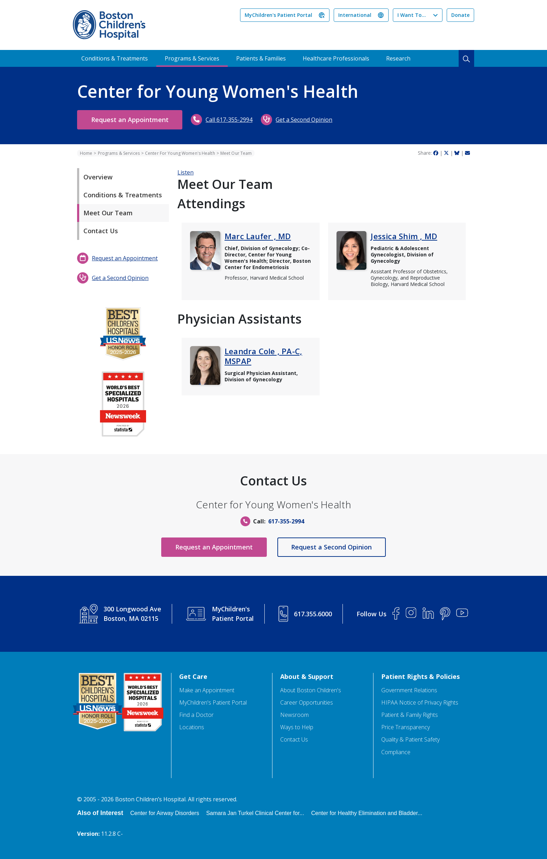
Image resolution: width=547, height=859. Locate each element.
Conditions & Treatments (114, 58)
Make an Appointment (206, 690)
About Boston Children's (310, 690)
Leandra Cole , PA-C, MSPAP (263, 356)
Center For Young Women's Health (180, 153)
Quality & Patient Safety (410, 739)
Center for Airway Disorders (164, 813)
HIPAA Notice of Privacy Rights (419, 702)
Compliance (395, 752)
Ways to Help (296, 727)
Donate (460, 15)
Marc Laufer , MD (258, 236)
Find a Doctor (196, 715)
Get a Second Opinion (305, 119)
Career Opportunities (306, 702)
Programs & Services (192, 58)
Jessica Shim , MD (404, 236)
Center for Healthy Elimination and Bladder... (366, 813)
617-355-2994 (286, 521)
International (354, 15)
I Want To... (411, 15)
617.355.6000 (314, 614)
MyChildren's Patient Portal (278, 15)
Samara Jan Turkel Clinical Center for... (255, 813)
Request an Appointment (130, 119)
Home (86, 153)
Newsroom (294, 715)
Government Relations (409, 690)
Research (398, 58)
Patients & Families (261, 58)
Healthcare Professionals (336, 58)
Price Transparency (405, 727)
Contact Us (294, 739)
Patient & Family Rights (409, 715)
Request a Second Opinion (332, 547)
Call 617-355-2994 (230, 119)
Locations (191, 727)
